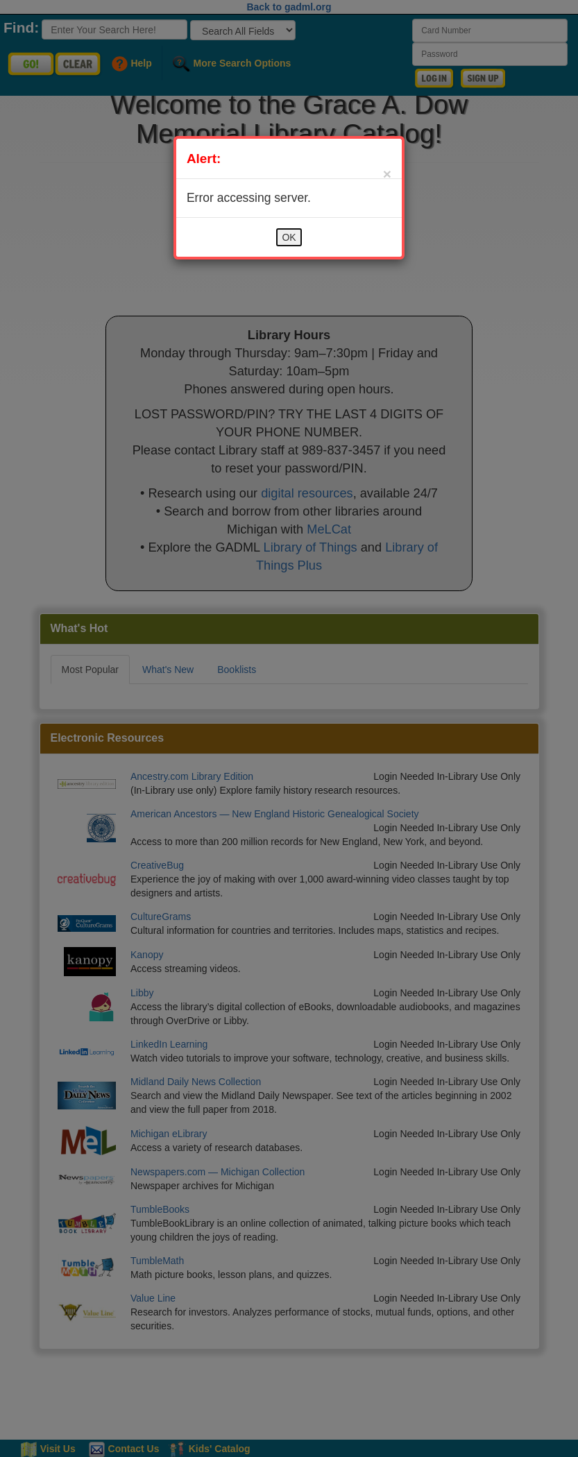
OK (289, 237)
